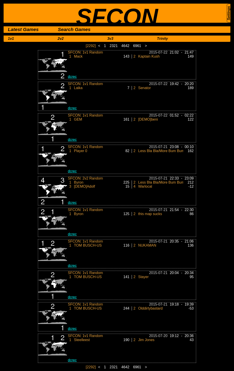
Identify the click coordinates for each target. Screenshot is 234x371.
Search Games (74, 29)
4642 (125, 46)
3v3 (110, 38)
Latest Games (23, 29)
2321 (114, 46)
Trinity (162, 38)
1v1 (11, 38)
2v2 (60, 38)
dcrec (72, 77)
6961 (137, 46)
